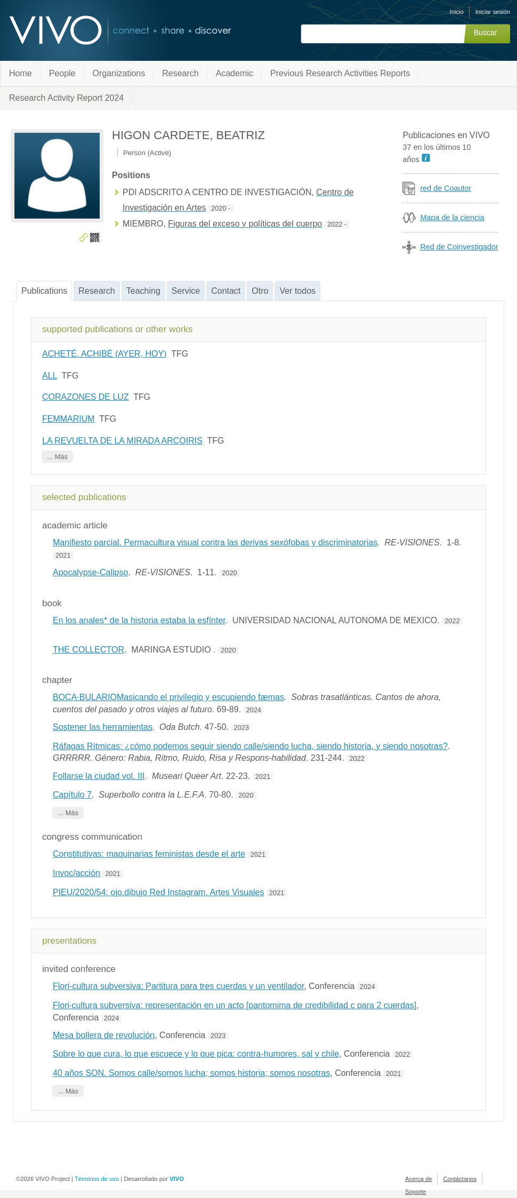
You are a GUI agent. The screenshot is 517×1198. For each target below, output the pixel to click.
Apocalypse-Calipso (90, 572)
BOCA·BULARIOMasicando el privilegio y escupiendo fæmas (168, 697)
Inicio (457, 12)
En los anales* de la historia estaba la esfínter (139, 620)
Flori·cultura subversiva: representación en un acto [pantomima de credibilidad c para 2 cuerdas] (234, 1005)
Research (180, 73)
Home (20, 73)
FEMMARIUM (68, 418)
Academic (234, 73)
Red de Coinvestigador (459, 247)
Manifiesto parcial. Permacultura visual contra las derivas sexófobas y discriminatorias (215, 542)
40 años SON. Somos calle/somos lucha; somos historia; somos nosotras (191, 1073)
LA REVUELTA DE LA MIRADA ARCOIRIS (122, 440)
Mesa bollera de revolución (104, 1035)
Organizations (119, 73)
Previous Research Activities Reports (340, 73)
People (62, 73)
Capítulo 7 (72, 794)
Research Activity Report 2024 (66, 97)
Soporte (415, 1191)
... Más (57, 457)
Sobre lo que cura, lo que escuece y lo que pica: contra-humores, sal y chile (196, 1053)
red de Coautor (445, 188)
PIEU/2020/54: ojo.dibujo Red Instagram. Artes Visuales (158, 892)
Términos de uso (97, 1179)
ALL (49, 375)
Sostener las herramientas (102, 726)
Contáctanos (459, 1179)
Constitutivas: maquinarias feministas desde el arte (149, 853)
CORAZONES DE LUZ (85, 396)
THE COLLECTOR (88, 649)
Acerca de (418, 1179)
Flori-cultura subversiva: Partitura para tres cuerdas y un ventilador (178, 986)
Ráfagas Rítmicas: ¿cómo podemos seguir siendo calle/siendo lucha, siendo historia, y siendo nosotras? (250, 746)
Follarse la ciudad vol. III (99, 776)
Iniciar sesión (492, 12)
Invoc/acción (76, 873)
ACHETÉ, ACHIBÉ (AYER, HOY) (104, 353)
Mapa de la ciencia (452, 217)
